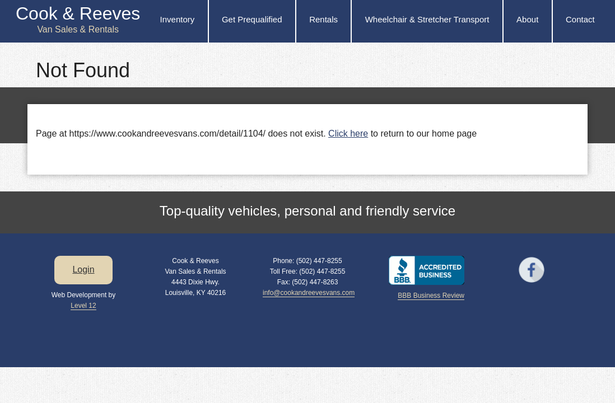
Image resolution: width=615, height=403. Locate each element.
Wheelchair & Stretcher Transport (427, 19)
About (527, 19)
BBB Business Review (431, 295)
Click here (348, 133)
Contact (580, 19)
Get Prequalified (252, 19)
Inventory (177, 19)
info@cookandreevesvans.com (309, 293)
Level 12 (83, 306)
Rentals (323, 19)
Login (83, 269)
